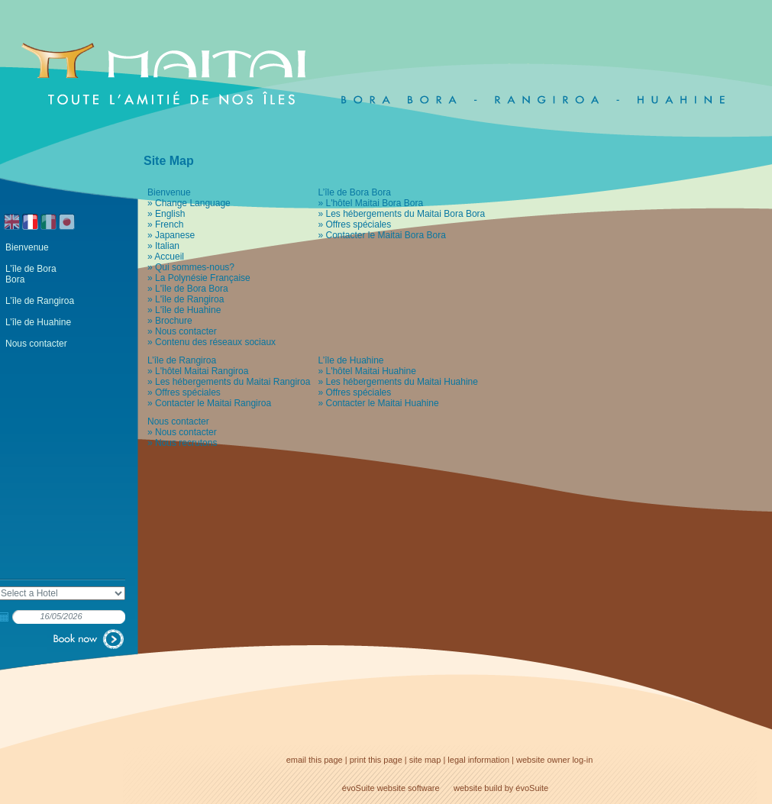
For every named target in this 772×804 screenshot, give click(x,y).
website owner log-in (554, 759)
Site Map (169, 160)
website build (478, 788)
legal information (478, 759)
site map (425, 759)
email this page (314, 759)
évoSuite (358, 788)
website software (408, 788)
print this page (376, 759)
